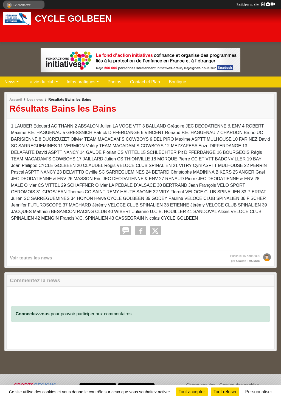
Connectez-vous (33, 314)
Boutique (177, 82)
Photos (114, 82)
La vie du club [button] (41, 82)
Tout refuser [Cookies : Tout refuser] (225, 391)
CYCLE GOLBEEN (73, 19)
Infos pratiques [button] (81, 82)
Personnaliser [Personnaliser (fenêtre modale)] (258, 391)
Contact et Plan (145, 82)
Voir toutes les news (31, 258)
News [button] (9, 82)
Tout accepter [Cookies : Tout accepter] (192, 391)
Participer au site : (256, 4)
